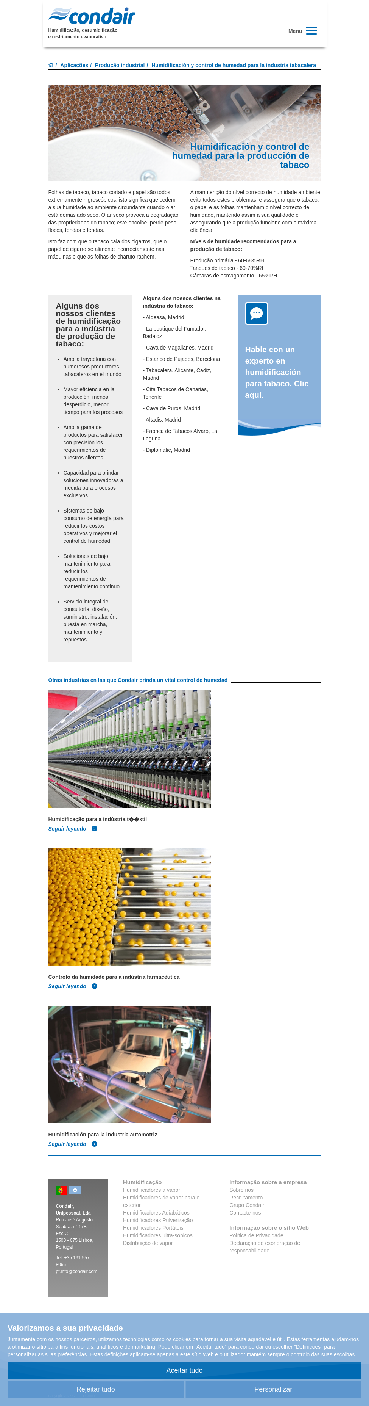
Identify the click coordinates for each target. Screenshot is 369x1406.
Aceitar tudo (184, 1370)
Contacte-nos (245, 1213)
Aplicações (74, 65)
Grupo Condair (246, 1205)
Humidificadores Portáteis (153, 1228)
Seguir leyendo (73, 829)
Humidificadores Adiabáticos (156, 1213)
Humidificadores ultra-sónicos (158, 1235)
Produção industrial (120, 65)
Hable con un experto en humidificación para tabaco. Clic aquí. (277, 372)
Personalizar (273, 1389)
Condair (91, 15)
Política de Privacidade (256, 1235)
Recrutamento (246, 1197)
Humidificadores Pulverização (158, 1220)
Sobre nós (241, 1190)
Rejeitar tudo (95, 1389)
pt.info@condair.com (77, 1271)
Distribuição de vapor (148, 1243)
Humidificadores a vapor (151, 1190)
